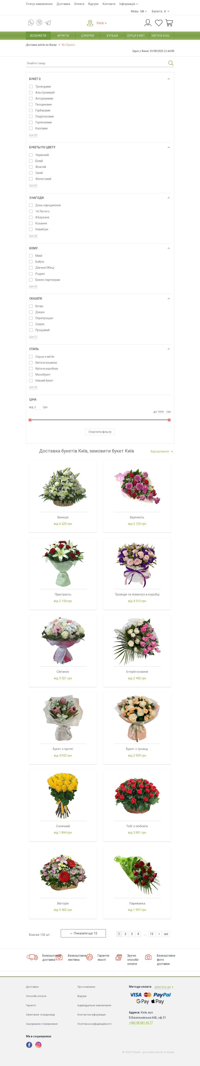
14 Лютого (42, 211)
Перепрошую (44, 318)
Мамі (38, 255)
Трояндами (43, 86)
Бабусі (39, 261)
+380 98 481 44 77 (141, 713)
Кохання (41, 223)
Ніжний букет (44, 380)
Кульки (112, 35)
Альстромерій (45, 92)
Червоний (42, 155)
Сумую (39, 324)
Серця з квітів (137, 35)
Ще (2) (33, 185)
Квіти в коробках (46, 368)
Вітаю (39, 306)
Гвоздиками (43, 104)
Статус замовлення (39, 4)
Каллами (41, 128)
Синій (39, 173)
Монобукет (42, 374)
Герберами (42, 110)
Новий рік (41, 229)
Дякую (40, 312)
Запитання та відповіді (40, 705)
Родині (40, 273)
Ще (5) (33, 286)
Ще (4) (33, 235)
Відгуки (93, 4)
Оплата (79, 4)
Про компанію (86, 677)
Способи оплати (36, 687)
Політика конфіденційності (94, 714)
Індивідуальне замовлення (94, 696)
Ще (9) (33, 135)
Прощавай (42, 330)
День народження (48, 205)
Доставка (63, 4)
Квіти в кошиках (163, 35)
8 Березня (42, 217)
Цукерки (87, 35)
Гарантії (31, 696)
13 (151, 625)
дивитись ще (162, 677)
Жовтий (40, 167)
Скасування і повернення (41, 714)
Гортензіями (43, 122)
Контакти (109, 4)
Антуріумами (44, 98)
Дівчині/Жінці (44, 267)
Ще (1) (33, 336)
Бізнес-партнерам (47, 279)
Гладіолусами (44, 116)
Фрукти (63, 35)
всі (166, 625)
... (144, 625)
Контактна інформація (91, 705)
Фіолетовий (43, 178)
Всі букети (38, 35)
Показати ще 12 (83, 624)
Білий (39, 161)
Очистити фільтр (100, 431)
